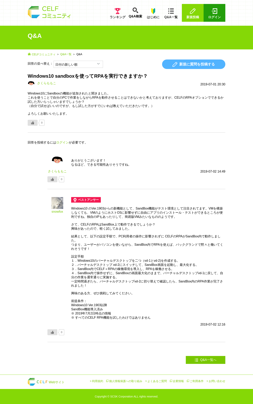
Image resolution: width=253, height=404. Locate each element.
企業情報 (178, 381)
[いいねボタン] (33, 123)
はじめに (153, 13)
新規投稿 (192, 13)
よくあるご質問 (157, 381)
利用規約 (97, 381)
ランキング (118, 13)
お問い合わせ (217, 381)
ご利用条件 (197, 381)
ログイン (214, 13)
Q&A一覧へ (205, 360)
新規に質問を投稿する (194, 64)
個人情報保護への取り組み (125, 381)
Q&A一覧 (171, 13)
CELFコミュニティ (44, 54)
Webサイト (46, 382)
